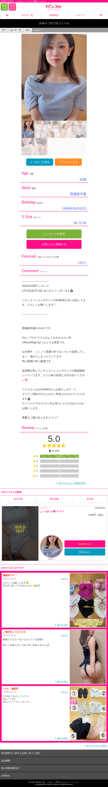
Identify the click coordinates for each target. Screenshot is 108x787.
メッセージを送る (54, 233)
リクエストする (68, 162)
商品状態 (54, 499)
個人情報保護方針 (10, 768)
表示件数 (18, 499)
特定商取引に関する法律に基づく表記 (20, 753)
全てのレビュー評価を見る (72, 483)
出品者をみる (85, 543)
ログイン (12, 7)
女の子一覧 (27, 15)
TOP (3, 30)
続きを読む (63, 624)
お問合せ (5, 775)
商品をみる (84, 551)
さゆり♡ (65, 578)
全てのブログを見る (97, 745)
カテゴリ (80, 15)
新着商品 (54, 15)
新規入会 (4, 7)
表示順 (90, 499)
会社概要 (5, 760)
